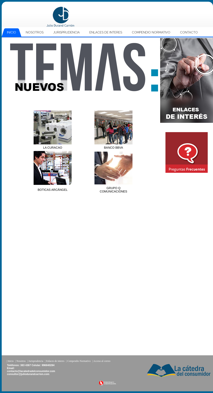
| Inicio (10, 361)
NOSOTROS (35, 32)
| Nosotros (20, 361)
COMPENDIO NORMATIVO (151, 32)
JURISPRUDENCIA (66, 32)
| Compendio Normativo (78, 361)
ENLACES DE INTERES (105, 32)
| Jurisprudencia (35, 361)
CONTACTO (189, 32)
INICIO (11, 32)
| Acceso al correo (101, 361)
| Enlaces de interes (54, 361)
